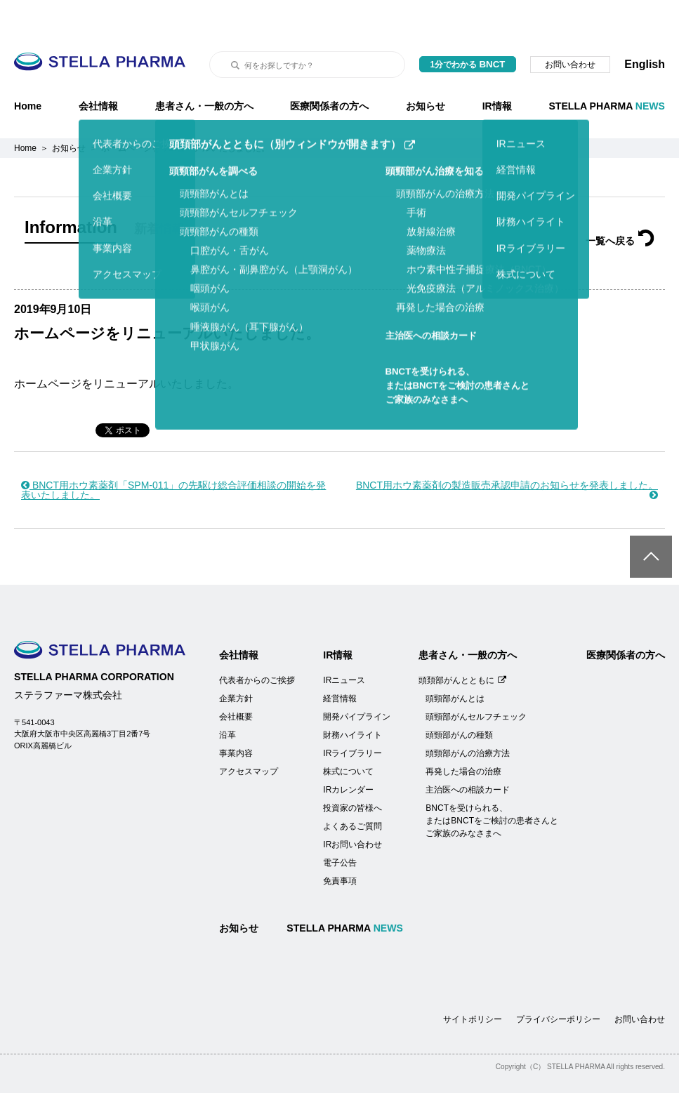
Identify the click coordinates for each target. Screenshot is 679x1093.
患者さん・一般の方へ (204, 71)
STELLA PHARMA (606, 71)
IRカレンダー (348, 755)
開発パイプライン (356, 682)
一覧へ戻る (620, 205)
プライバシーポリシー (558, 984)
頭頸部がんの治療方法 (468, 718)
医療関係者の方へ (329, 71)
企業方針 (236, 663)
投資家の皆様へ (352, 773)
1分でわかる (468, 29)
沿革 (227, 700)
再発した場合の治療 (463, 736)
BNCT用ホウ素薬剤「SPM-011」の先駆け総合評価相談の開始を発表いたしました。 (173, 454)
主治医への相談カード (468, 755)
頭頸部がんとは (455, 663)
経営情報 (340, 663)
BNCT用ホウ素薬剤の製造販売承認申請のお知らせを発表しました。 (507, 454)
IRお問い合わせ (352, 809)
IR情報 (497, 71)
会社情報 (98, 71)
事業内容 (236, 718)
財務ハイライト (352, 700)
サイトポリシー (472, 984)
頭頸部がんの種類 (459, 700)
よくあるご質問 (352, 791)
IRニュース (344, 645)
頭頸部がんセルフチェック (476, 682)
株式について (348, 736)
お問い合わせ (570, 29)
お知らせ (425, 71)
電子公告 (340, 828)
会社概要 (236, 682)
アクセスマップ (248, 736)
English (644, 29)
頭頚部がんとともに (462, 645)
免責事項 (340, 846)
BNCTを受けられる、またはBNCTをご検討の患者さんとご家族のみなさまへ (492, 785)
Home (27, 71)
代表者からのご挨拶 (257, 645)
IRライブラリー (352, 718)
